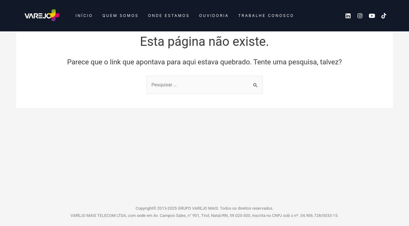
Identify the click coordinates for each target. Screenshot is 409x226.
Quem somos (120, 15)
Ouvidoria (214, 15)
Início (84, 15)
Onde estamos (168, 15)
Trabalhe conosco (266, 15)
